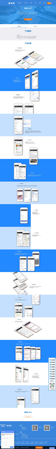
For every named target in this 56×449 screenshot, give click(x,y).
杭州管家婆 (53, 362)
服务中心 (40, 4)
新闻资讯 (31, 4)
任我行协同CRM (17, 443)
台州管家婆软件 (41, 443)
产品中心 (26, 2)
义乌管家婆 (53, 369)
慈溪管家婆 (53, 378)
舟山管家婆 (53, 371)
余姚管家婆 (36, 443)
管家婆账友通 (32, 443)
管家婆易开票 (27, 443)
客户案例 (36, 4)
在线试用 (50, 3)
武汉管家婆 (53, 364)
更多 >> (46, 443)
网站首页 (20, 2)
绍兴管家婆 (22, 443)
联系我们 (45, 4)
